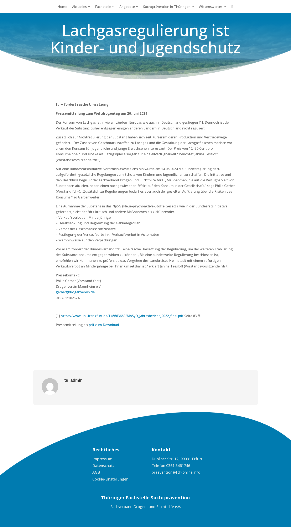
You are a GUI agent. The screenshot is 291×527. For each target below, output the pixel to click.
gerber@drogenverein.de (75, 292)
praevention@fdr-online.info (176, 472)
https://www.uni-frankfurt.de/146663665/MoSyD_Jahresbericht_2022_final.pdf (122, 316)
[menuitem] (62, 6)
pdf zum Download (104, 324)
